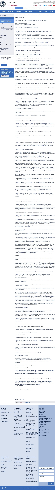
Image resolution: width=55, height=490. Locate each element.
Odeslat (51, 483)
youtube (48, 5)
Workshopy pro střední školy (19, 426)
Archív (3, 23)
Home (3, 11)
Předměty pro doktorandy (6, 461)
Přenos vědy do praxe (30, 467)
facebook (46, 5)
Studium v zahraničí (30, 444)
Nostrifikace (16, 419)
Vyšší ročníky (28, 411)
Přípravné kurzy (17, 423)
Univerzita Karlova (13, 6)
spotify (51, 5)
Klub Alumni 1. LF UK (18, 462)
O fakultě (4, 408)
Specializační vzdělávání (18, 461)
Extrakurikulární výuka (30, 436)
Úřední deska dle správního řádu (6, 45)
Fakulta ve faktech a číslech (6, 414)
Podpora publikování (30, 477)
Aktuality (2, 458)
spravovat (28, 402)
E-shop (40, 5)
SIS (50, 1)
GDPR (1, 42)
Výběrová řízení (3, 33)
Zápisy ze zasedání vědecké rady (7, 30)
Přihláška (35, 5)
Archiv (1, 54)
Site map (2, 488)
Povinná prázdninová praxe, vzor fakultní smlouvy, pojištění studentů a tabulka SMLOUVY (32, 433)
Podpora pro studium (30, 437)
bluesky (44, 5)
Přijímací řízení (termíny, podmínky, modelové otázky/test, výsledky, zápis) (19, 416)
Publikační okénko (29, 475)
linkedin (43, 5)
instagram (50, 5)
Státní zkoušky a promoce (31, 429)
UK (47, 1)
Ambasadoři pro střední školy (19, 427)
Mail (49, 1)
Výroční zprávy (3, 40)
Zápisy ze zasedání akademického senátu (6, 21)
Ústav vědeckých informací (31, 481)
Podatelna (2, 51)
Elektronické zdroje (30, 478)
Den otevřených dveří (18, 411)
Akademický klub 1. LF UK (6, 421)
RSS (5, 488)
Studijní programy (17, 414)
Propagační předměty (30, 448)
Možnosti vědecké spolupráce (32, 468)
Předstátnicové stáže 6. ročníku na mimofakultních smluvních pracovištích (31, 427)
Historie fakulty (4, 415)
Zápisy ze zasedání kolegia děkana (7, 27)
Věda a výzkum (48, 11)
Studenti (19, 11)
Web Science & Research (31, 461)
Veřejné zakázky (3, 35)
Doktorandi (28, 11)
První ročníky (28, 409)
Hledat (53, 3)
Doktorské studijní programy (31, 480)
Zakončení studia (4, 467)
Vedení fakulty (3, 409)
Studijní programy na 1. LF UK (6, 412)
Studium (2, 464)
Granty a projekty (29, 464)
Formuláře (15, 430)
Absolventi (38, 11)
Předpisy (44, 1)
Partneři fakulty (43, 435)
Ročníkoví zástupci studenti (31, 416)
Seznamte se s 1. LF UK (18, 409)
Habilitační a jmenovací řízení (31, 470)
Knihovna (28, 441)
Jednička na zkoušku (18, 424)
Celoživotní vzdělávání (18, 465)
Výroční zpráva (4, 418)
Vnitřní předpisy (3, 15)
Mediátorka (28, 412)
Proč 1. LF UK (16, 412)
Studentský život (17, 429)
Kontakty (53, 1)
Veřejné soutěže (3, 37)
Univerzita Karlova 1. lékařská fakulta (29, 488)
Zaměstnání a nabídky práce (19, 464)
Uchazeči (10, 11)
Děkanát (2, 411)
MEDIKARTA (28, 443)
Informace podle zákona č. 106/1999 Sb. (5, 49)
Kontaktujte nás (5, 75)
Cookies (49, 488)
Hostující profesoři (29, 474)
